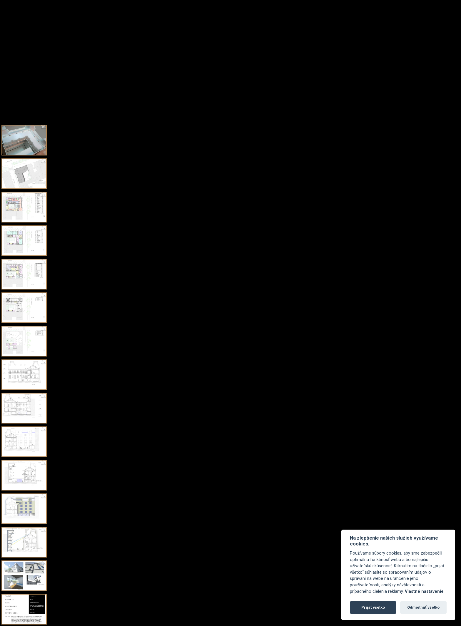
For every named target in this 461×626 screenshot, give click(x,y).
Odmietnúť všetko (423, 607)
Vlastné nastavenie (424, 591)
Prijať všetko (373, 607)
